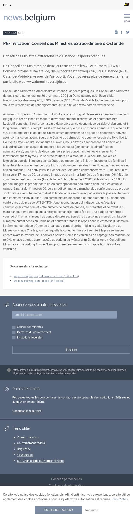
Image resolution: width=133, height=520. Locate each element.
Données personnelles (66, 479)
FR (5, 5)
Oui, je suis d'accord (58, 509)
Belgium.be (24, 449)
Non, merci (91, 510)
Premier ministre (27, 437)
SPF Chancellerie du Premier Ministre (40, 461)
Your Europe (25, 455)
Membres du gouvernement (34, 332)
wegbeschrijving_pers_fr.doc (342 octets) (39, 280)
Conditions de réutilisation (66, 485)
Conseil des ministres (30, 327)
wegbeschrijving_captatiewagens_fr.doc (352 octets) (46, 276)
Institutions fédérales (30, 338)
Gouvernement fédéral (31, 443)
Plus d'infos (120, 499)
